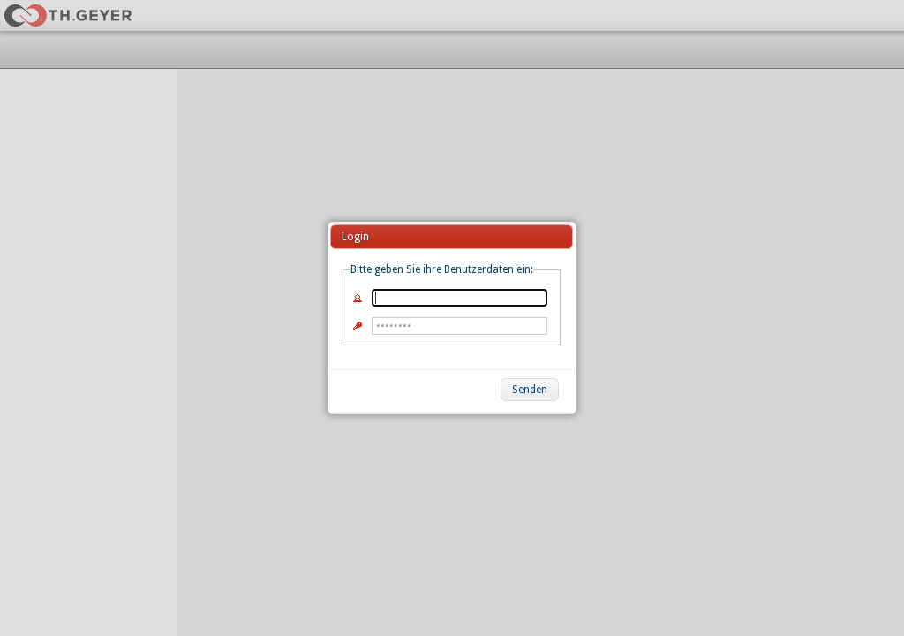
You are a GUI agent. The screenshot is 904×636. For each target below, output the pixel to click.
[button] (530, 389)
